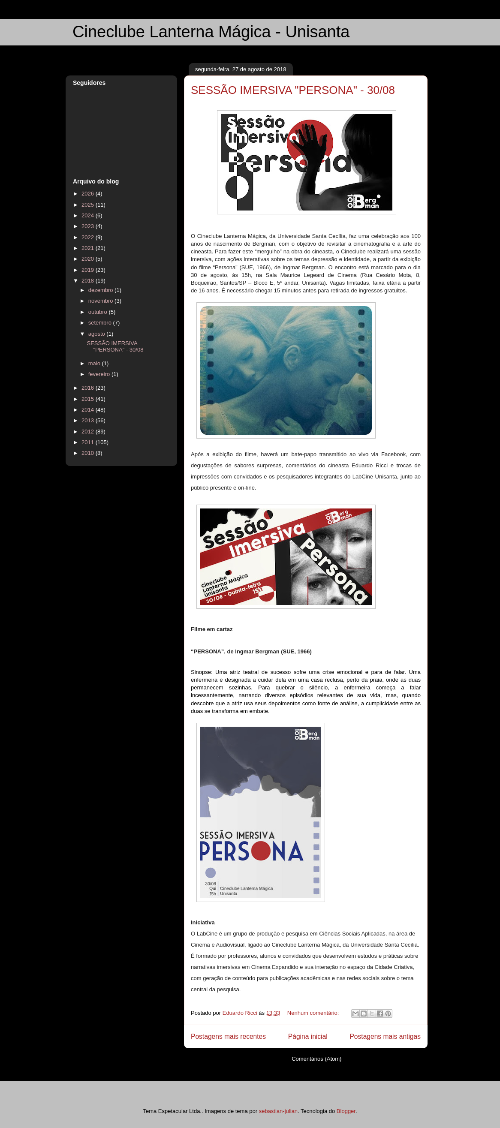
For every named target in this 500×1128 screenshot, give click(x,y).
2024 (88, 215)
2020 (88, 259)
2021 (88, 248)
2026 (88, 193)
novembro (101, 301)
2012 (88, 431)
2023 (88, 226)
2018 (88, 280)
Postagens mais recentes (228, 1036)
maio (95, 363)
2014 (88, 409)
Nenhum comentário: (313, 1013)
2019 (88, 270)
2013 (88, 420)
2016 (88, 388)
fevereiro (99, 374)
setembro (100, 322)
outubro (98, 312)
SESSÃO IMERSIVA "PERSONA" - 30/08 (293, 90)
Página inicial (308, 1036)
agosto (97, 334)
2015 (88, 399)
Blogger (346, 1111)
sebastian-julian (278, 1111)
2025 (88, 205)
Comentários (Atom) (316, 1059)
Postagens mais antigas (385, 1036)
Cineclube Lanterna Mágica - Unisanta (210, 32)
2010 (88, 453)
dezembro (101, 290)
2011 (88, 442)
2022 (88, 237)
